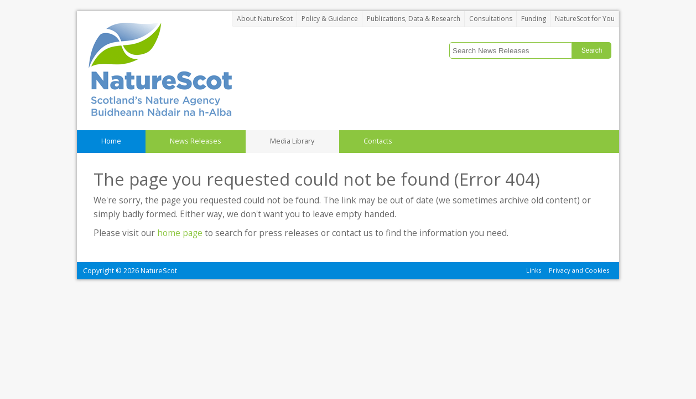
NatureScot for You (585, 18)
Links (533, 270)
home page (179, 233)
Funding (533, 18)
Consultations (490, 18)
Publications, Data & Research (413, 18)
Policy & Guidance (330, 18)
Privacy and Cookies (579, 270)
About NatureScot (265, 18)
